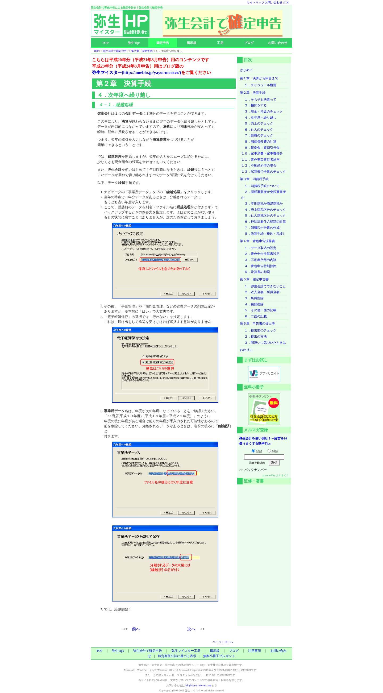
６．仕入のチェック (257, 129)
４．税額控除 (252, 304)
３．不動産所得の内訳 (258, 260)
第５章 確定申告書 (254, 279)
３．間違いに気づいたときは (263, 343)
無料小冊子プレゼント (219, 656)
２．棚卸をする (254, 105)
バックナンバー (255, 470)
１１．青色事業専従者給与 (260, 159)
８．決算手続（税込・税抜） (263, 233)
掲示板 (191, 43)
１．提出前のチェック (258, 330)
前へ (136, 629)
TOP (286, 2)
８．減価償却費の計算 (258, 141)
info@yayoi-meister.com (198, 685)
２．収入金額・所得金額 (260, 292)
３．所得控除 (252, 298)
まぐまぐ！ (282, 475)
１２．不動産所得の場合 (258, 165)
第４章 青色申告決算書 (257, 241)
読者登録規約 (257, 462)
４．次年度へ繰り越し (258, 117)
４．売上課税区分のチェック (263, 209)
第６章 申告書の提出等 (257, 323)
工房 (220, 43)
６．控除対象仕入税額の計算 (263, 221)
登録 (257, 451)
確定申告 (162, 43)
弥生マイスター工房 (186, 651)
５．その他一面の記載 (258, 310)
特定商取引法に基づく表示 (177, 656)
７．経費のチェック (257, 135)
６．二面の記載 (254, 316)
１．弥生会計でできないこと (263, 286)
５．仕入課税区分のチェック (263, 215)
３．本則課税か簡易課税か (262, 203)
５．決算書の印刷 (255, 272)
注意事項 (254, 651)
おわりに (246, 350)
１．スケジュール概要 (258, 85)
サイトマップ (255, 2)
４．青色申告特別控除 (258, 266)
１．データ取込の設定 (258, 248)
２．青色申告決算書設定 (260, 254)
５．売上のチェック (257, 123)
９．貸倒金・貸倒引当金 (260, 148)
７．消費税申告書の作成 (260, 228)
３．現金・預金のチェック (262, 111)
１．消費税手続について (260, 186)
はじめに (246, 70)
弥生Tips (134, 43)
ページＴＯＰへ (223, 642)
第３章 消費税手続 (254, 179)
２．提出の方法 (254, 336)
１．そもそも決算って (258, 99)
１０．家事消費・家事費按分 (262, 153)
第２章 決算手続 (141, 50)
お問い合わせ (273, 2)
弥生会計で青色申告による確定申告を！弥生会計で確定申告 (127, 7)
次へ (191, 629)
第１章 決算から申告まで (259, 78)
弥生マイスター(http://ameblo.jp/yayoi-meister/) (136, 72)
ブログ (249, 43)
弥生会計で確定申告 (115, 50)
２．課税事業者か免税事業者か (263, 195)
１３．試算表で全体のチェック (263, 171)
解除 (273, 451)
